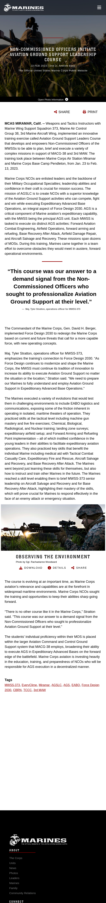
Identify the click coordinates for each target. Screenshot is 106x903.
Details (59, 567)
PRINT (93, 112)
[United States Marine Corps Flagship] (24, 7)
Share (81, 567)
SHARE (64, 112)
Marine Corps (53, 845)
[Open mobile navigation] (99, 7)
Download (33, 567)
